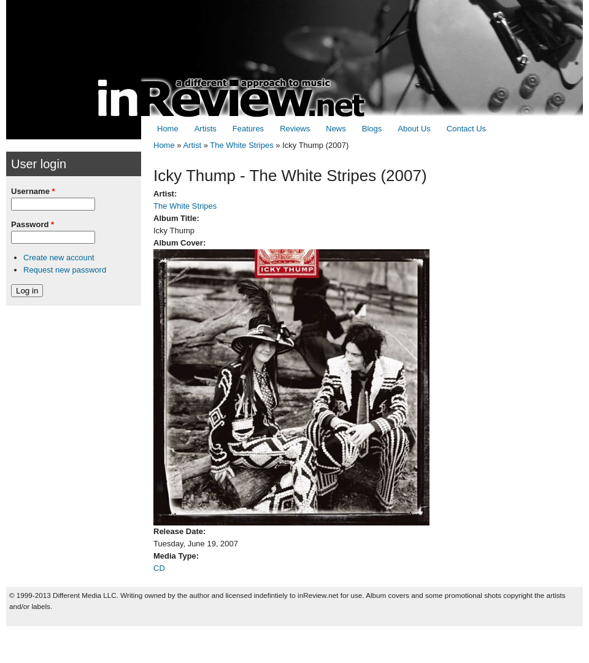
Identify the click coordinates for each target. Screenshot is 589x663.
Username (33, 191)
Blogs (372, 128)
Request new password (64, 269)
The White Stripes (241, 145)
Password (32, 224)
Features (248, 128)
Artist (192, 145)
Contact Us (466, 128)
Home (168, 128)
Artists (205, 128)
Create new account (58, 257)
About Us (414, 128)
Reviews (295, 128)
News (336, 128)
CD (159, 568)
